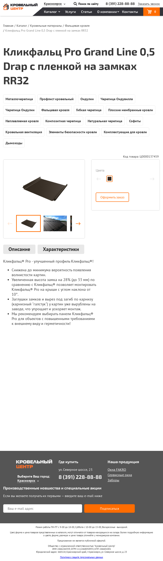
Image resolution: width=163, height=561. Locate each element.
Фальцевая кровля (77, 26)
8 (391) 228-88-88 (120, 3)
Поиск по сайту (88, 4)
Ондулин (87, 99)
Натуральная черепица (105, 121)
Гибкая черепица (88, 110)
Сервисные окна (120, 475)
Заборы (113, 480)
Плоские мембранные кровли (130, 110)
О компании (107, 12)
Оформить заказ (112, 197)
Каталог (50, 12)
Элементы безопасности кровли (73, 132)
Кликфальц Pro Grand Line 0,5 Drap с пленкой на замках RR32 (46, 30)
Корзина (155, 12)
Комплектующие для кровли (125, 132)
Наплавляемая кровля (22, 121)
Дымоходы (14, 143)
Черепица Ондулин (20, 110)
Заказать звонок (149, 4)
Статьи (86, 12)
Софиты (135, 121)
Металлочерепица (19, 99)
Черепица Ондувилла (117, 99)
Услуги (70, 12)
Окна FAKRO (117, 469)
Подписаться (109, 508)
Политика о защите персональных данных (81, 557)
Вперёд (76, 223)
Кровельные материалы (46, 26)
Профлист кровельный (57, 99)
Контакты (130, 12)
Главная (8, 26)
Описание (19, 249)
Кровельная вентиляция (24, 132)
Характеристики (61, 249)
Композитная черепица (63, 121)
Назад (12, 223)
